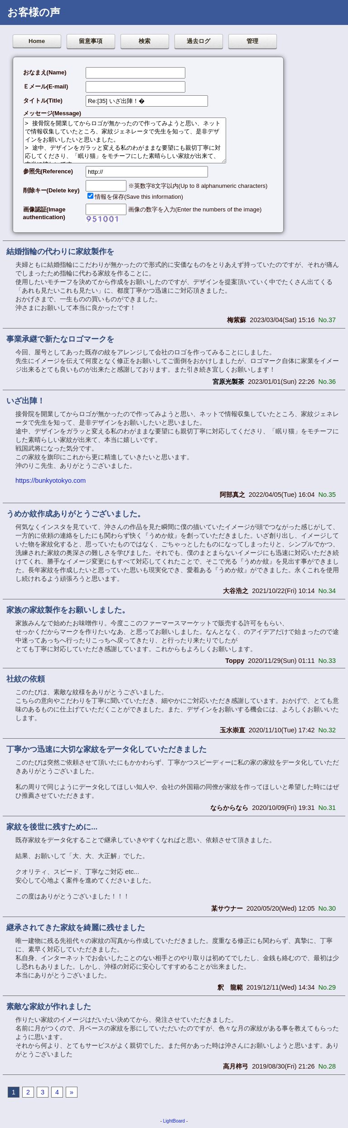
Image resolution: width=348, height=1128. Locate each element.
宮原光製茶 (228, 381)
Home (37, 41)
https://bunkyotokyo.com (50, 480)
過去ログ (198, 41)
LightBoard (174, 1120)
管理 (252, 41)
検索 (144, 41)
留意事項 (90, 41)
